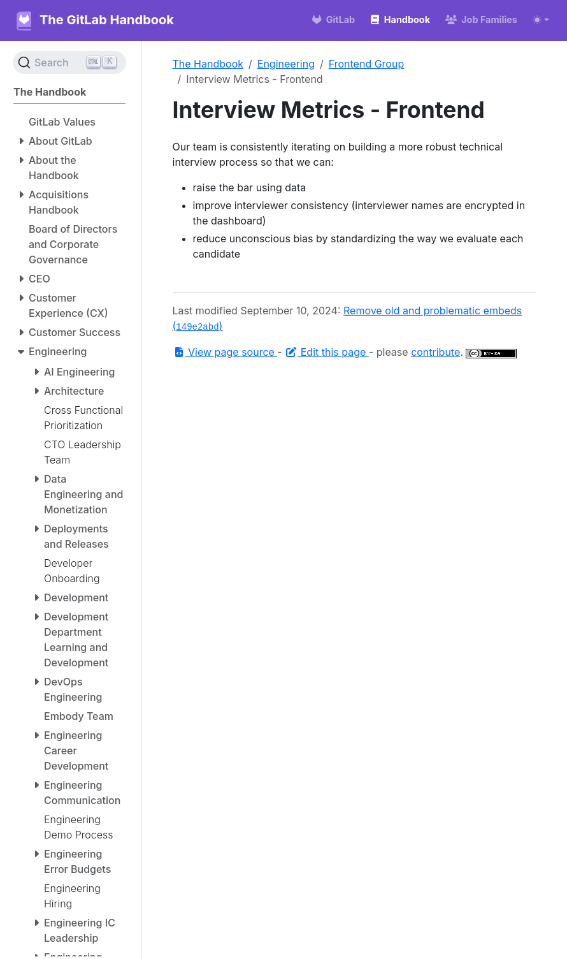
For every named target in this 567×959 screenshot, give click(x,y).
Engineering (286, 63)
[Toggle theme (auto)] (541, 20)
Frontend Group (366, 63)
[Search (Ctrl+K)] (69, 62)
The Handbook (208, 63)
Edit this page (327, 352)
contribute (435, 352)
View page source (225, 352)
